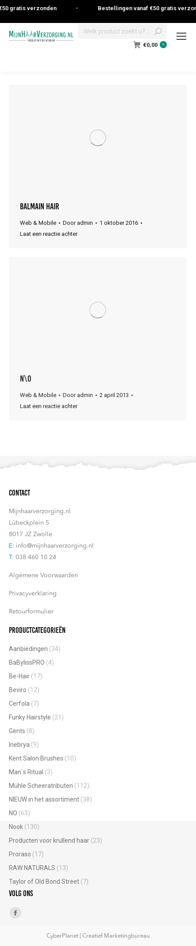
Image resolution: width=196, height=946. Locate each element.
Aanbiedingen (28, 648)
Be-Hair (19, 676)
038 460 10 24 (35, 557)
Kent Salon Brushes (36, 758)
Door (78, 222)
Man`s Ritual (26, 772)
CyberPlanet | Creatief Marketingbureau (98, 936)
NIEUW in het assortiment (44, 799)
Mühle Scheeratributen (41, 785)
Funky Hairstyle (30, 717)
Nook (16, 826)
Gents (17, 730)
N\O (25, 378)
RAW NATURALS (32, 867)
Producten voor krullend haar (49, 840)
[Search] (122, 31)
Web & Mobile (38, 222)
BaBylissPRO (27, 662)
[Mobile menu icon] (181, 36)
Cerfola (19, 703)
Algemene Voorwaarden (43, 575)
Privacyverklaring (33, 593)
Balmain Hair (39, 206)
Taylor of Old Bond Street (44, 881)
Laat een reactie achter (48, 234)
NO (13, 813)
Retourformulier (31, 612)
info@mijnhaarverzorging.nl (55, 546)
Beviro (18, 689)
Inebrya (19, 744)
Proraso (20, 854)
